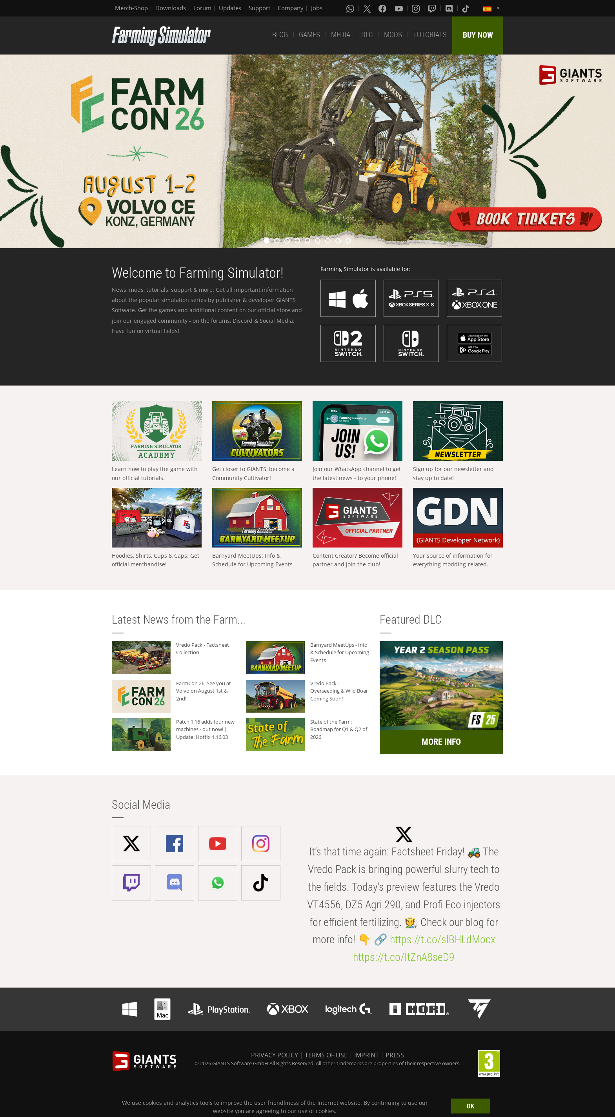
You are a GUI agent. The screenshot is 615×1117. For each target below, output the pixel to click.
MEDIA (340, 34)
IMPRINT (366, 1055)
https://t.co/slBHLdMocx (442, 939)
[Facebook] (383, 8)
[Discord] (450, 8)
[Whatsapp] (351, 8)
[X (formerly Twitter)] (367, 8)
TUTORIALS (430, 34)
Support (259, 8)
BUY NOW (478, 35)
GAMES (309, 34)
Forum (202, 8)
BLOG (280, 34)
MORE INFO (441, 742)
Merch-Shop (131, 8)
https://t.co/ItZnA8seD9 (404, 957)
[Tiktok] (466, 8)
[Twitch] (433, 8)
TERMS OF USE (326, 1055)
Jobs (316, 8)
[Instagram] (416, 8)
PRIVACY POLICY (274, 1055)
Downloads (170, 8)
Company (291, 8)
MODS (393, 34)
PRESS (395, 1055)
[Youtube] (399, 8)
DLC (367, 34)
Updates (230, 8)
